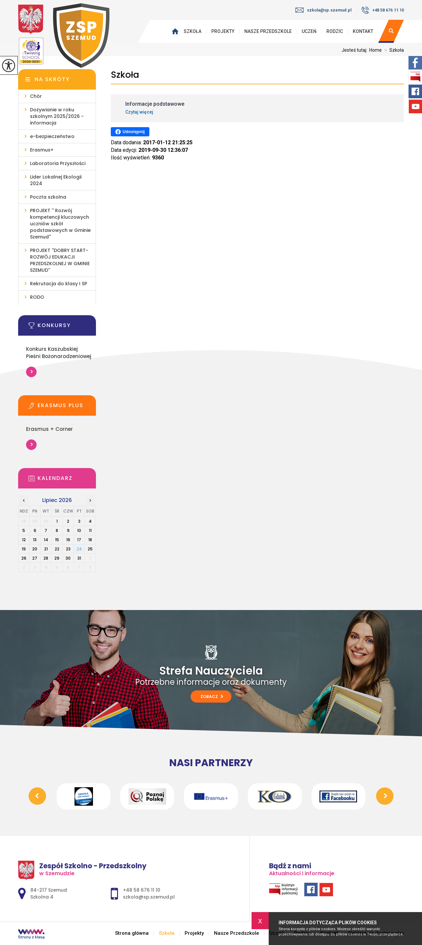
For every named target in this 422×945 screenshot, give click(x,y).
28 (46, 558)
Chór (36, 96)
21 (46, 549)
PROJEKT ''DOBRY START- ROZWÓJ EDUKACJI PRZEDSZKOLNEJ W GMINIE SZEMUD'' (60, 260)
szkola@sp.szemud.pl (323, 10)
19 (24, 549)
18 (90, 539)
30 (68, 558)
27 (34, 558)
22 (57, 549)
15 (57, 539)
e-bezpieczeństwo (52, 136)
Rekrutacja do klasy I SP (58, 283)
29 (56, 558)
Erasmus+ (41, 150)
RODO (37, 297)
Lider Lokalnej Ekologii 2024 (55, 180)
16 (68, 539)
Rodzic (334, 31)
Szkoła (192, 31)
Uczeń (309, 31)
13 (35, 539)
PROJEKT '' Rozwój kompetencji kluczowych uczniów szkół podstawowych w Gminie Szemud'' (60, 223)
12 (24, 539)
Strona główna (177, 31)
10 (79, 530)
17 (79, 539)
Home (375, 50)
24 (79, 549)
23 (68, 549)
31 (79, 558)
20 (34, 549)
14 (46, 539)
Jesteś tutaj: (355, 50)
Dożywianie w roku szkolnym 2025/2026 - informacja (57, 116)
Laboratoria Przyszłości (57, 163)
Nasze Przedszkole (268, 31)
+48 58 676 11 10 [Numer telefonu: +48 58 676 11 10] (141, 890)
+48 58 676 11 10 (382, 10)
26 (23, 558)
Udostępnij (130, 131)
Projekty (222, 31)
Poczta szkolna (48, 197)
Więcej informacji (31, 372)
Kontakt (363, 31)
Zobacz (211, 696)
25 (90, 549)
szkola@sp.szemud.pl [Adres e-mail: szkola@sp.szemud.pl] (149, 897)
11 (90, 530)
